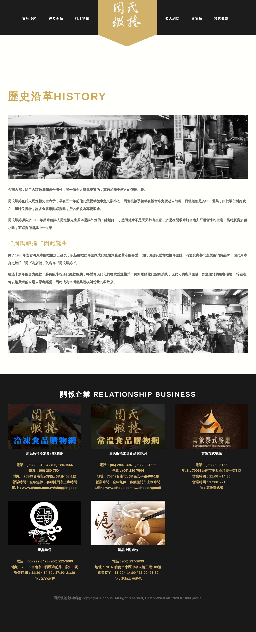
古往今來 (29, 18)
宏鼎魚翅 (48, 578)
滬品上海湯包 (131, 578)
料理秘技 (82, 18)
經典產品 (56, 18)
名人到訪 (172, 18)
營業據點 (221, 18)
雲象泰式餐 (214, 488)
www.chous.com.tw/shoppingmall (133, 488)
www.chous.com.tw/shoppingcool (50, 488)
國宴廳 (196, 18)
